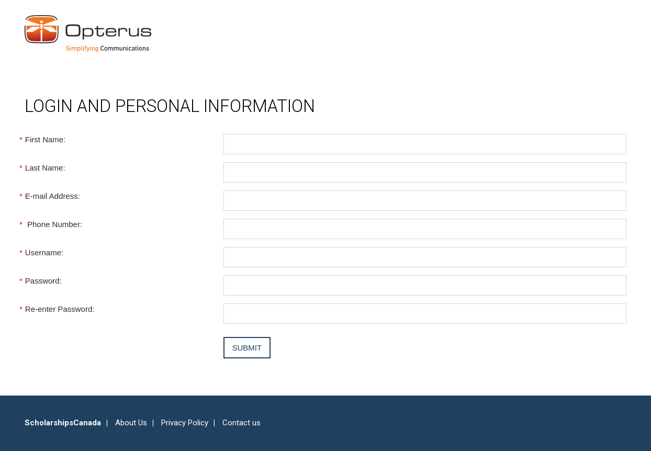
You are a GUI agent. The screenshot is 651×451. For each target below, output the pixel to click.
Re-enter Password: (59, 309)
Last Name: (45, 167)
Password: (43, 280)
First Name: (45, 139)
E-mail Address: (52, 195)
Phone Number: (53, 224)
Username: (44, 252)
